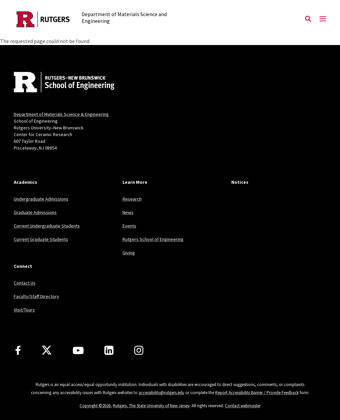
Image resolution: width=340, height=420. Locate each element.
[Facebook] (17, 350)
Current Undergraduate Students (47, 226)
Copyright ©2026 (95, 406)
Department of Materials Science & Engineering (61, 114)
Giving (129, 253)
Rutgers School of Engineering (153, 239)
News (128, 212)
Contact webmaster (242, 406)
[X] (46, 350)
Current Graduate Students (41, 239)
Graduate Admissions (35, 212)
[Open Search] (308, 19)
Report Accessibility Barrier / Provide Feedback (257, 392)
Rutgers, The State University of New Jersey (151, 406)
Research (132, 199)
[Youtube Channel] (78, 350)
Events (129, 226)
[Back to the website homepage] (43, 19)
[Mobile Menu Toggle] (322, 19)
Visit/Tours (24, 310)
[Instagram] (138, 350)
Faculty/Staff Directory (36, 296)
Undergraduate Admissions (41, 199)
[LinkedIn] (108, 350)
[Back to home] (58, 83)
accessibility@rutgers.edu (161, 392)
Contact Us (25, 283)
